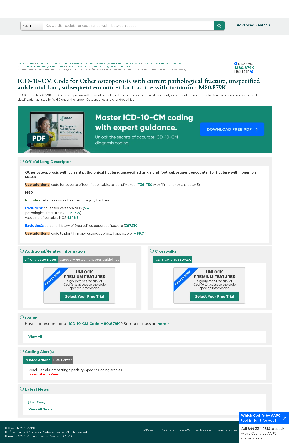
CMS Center (62, 360)
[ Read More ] (36, 402)
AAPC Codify (149, 430)
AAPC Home (168, 430)
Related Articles (37, 360)
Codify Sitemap (203, 430)
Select (27, 26)
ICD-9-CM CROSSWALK (173, 259)
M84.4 (74, 213)
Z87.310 (131, 226)
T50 (149, 185)
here (162, 324)
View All (35, 337)
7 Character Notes (41, 259)
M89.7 (139, 233)
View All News (40, 409)
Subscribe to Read (43, 374)
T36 (141, 185)
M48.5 (89, 208)
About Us (185, 430)
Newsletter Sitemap (227, 430)
